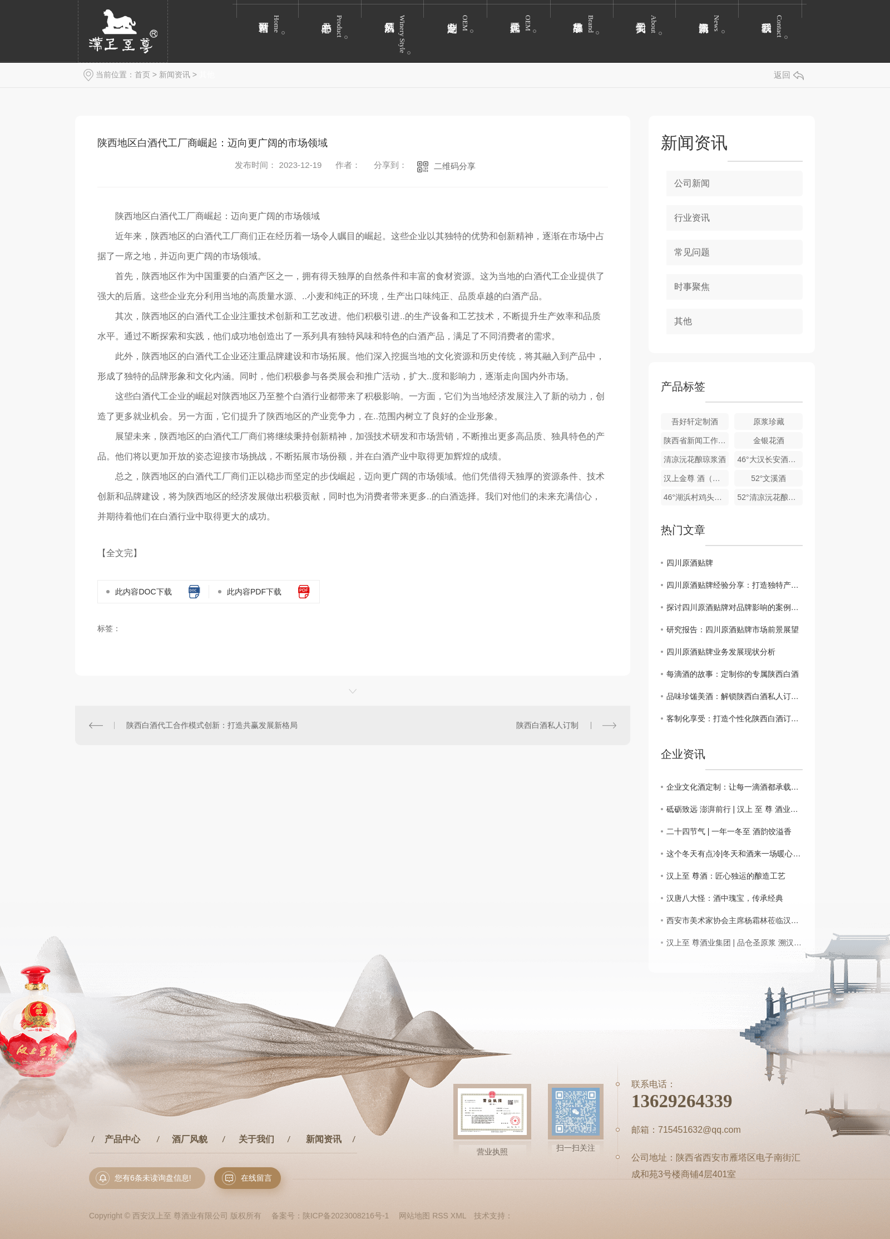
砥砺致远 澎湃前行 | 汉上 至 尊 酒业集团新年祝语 (734, 809)
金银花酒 (768, 440)
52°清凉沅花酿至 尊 (770, 497)
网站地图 (414, 1215)
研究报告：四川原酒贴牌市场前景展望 (732, 629)
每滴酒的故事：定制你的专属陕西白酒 (732, 674)
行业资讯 (692, 217)
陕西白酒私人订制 (547, 725)
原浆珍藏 (768, 421)
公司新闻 (692, 183)
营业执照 (492, 1152)
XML (458, 1215)
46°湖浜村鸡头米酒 (696, 497)
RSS (440, 1215)
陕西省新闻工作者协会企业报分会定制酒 (696, 440)
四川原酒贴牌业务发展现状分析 (720, 651)
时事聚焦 (692, 286)
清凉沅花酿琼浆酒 (695, 459)
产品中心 (122, 1139)
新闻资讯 (174, 74)
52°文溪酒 (768, 478)
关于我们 (256, 1139)
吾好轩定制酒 (694, 421)
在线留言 (256, 1177)
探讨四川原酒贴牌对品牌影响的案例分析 (734, 607)
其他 (207, 74)
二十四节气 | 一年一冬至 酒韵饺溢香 (729, 831)
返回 (789, 75)
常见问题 (692, 252)
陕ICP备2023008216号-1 (346, 1215)
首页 (142, 74)
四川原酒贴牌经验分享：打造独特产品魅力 (734, 585)
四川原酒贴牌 (689, 562)
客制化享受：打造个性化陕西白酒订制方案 (734, 718)
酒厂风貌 (189, 1139)
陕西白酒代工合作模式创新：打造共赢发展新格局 (212, 725)
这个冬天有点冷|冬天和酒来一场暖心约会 (734, 853)
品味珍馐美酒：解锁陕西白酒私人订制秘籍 (734, 696)
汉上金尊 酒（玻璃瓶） (696, 478)
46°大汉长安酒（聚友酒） (770, 459)
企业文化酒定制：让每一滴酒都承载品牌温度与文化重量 (734, 786)
